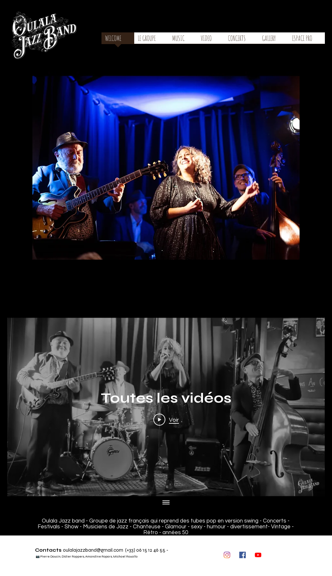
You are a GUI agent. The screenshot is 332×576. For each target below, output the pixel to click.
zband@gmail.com (103, 550)
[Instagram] (227, 555)
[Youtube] (258, 555)
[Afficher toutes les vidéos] (166, 502)
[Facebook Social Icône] (242, 555)
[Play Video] (166, 419)
